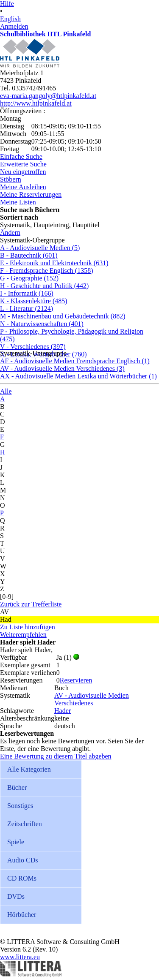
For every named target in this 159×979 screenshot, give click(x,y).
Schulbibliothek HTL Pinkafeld (45, 34)
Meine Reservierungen (30, 194)
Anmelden (14, 26)
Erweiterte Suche (23, 164)
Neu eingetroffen (23, 171)
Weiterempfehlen (23, 634)
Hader (62, 710)
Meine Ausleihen (23, 186)
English (10, 18)
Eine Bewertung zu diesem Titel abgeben (56, 756)
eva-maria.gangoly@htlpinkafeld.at (48, 95)
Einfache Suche (21, 156)
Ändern (10, 232)
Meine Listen (18, 202)
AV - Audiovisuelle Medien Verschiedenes (91, 699)
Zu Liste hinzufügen (27, 627)
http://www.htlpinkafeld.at (36, 103)
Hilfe (7, 3)
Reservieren (76, 680)
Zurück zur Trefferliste (30, 604)
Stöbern (10, 179)
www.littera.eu (20, 956)
